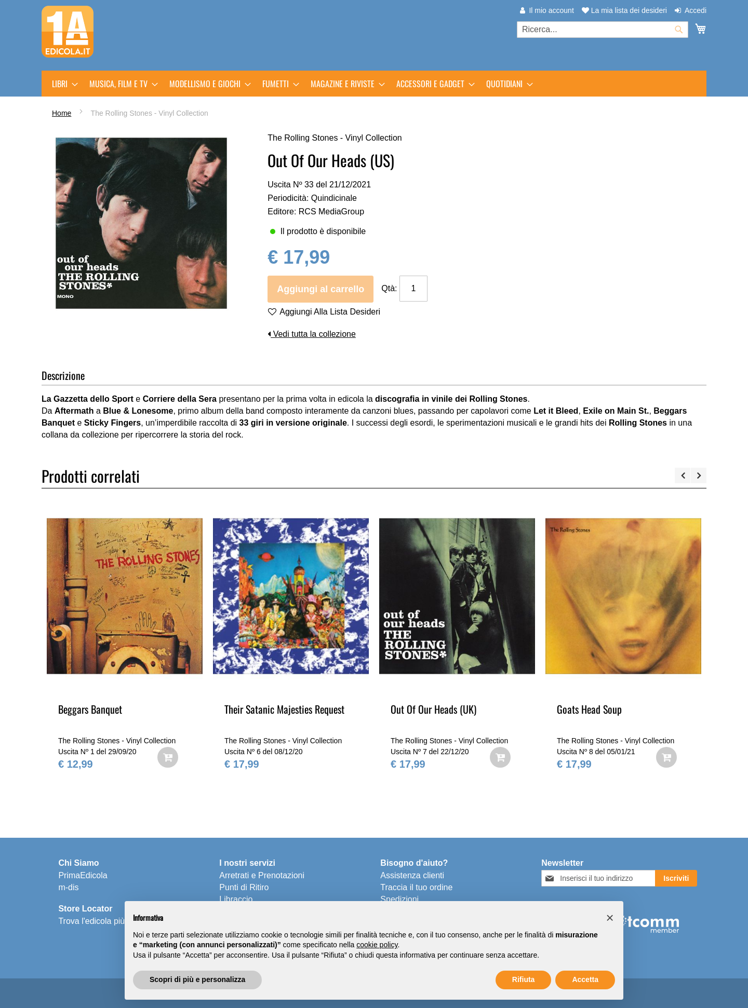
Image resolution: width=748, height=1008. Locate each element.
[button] (610, 917)
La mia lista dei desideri (624, 10)
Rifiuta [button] (523, 979)
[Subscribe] (676, 878)
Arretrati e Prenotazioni (261, 875)
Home (61, 113)
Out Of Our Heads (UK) (433, 709)
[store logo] (68, 32)
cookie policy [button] (376, 945)
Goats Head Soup (589, 709)
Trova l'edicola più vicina (103, 921)
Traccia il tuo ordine (416, 887)
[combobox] (602, 29)
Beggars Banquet (90, 709)
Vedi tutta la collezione (312, 334)
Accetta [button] (585, 979)
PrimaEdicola (82, 875)
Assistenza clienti (412, 875)
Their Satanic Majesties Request (284, 709)
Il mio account (551, 10)
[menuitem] (62, 84)
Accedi (695, 10)
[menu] (374, 84)
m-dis (68, 887)
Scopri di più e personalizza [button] (197, 979)
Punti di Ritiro (244, 887)
